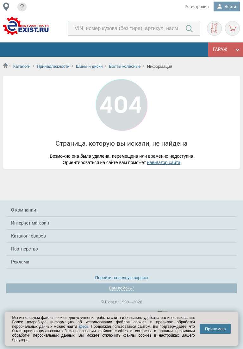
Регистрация (197, 6)
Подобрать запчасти (214, 28)
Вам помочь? (121, 288)
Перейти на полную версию (121, 277)
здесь (83, 326)
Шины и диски (89, 66)
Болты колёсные (125, 66)
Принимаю (215, 329)
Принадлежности (53, 66)
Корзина (232, 28)
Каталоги (22, 66)
